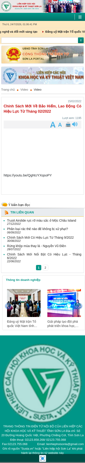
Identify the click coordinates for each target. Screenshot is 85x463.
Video (24, 89)
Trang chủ (8, 89)
